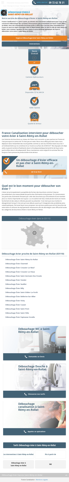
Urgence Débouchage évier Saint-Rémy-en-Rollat (34, 38)
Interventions (34, 44)
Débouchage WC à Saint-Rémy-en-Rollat (34, 330)
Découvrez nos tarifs (34, 394)
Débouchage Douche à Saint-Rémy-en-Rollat (33, 368)
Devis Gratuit (34, 52)
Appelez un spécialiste (34, 431)
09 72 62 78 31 (23, 172)
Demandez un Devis (34, 356)
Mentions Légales (42, 480)
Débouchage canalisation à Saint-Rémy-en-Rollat (31, 406)
